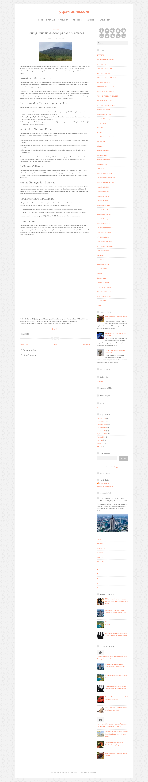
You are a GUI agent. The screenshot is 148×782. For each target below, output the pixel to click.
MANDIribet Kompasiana (105, 246)
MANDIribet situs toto (104, 223)
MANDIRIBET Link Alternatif (106, 105)
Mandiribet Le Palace (103, 205)
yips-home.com (74, 11)
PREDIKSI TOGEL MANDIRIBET (107, 96)
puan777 (100, 132)
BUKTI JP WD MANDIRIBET (106, 91)
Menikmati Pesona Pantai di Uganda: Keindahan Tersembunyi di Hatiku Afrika (116, 734)
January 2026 (101, 421)
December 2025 (102, 424)
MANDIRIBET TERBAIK (104, 228)
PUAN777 (100, 128)
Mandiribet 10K (102, 269)
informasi (55, 29)
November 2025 (102, 428)
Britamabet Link (102, 155)
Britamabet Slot (102, 164)
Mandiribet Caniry (102, 200)
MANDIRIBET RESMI (104, 73)
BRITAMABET (101, 141)
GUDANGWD (101, 123)
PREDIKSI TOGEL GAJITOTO (106, 78)
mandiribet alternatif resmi (105, 59)
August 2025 (101, 437)
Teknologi (77, 20)
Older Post (86, 344)
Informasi (50, 20)
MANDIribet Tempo (103, 251)
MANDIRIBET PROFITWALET (106, 182)
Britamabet (100, 146)
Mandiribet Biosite (103, 210)
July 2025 (100, 440)
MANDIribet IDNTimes (104, 241)
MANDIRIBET (101, 64)
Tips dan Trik (64, 20)
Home (40, 20)
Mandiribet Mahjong (103, 119)
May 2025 (100, 446)
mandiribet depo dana (104, 260)
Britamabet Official (103, 150)
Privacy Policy (104, 20)
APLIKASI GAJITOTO (104, 82)
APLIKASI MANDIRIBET (105, 100)
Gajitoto (99, 273)
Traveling (90, 20)
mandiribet (100, 255)
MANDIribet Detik (103, 237)
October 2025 (101, 431)
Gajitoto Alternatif (103, 282)
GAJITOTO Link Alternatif (105, 87)
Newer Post (24, 344)
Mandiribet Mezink (103, 196)
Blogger (116, 467)
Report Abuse (105, 473)
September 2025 (102, 434)
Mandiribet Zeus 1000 (104, 114)
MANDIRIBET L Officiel (104, 173)
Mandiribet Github (103, 264)
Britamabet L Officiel (103, 159)
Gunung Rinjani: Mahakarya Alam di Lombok (55, 33)
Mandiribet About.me (104, 214)
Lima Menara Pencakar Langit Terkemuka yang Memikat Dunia (113, 499)
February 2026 (101, 418)
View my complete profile (105, 486)
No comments (60, 39)
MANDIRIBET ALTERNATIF (106, 178)
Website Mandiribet (103, 109)
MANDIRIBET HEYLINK (104, 69)
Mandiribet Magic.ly (103, 191)
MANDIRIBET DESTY (104, 232)
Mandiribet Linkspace (104, 219)
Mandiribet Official (103, 187)
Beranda (99, 408)
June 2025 (100, 443)
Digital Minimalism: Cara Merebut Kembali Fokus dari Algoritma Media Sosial (116, 601)
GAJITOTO (100, 55)
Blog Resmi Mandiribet (104, 296)
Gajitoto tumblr (102, 278)
